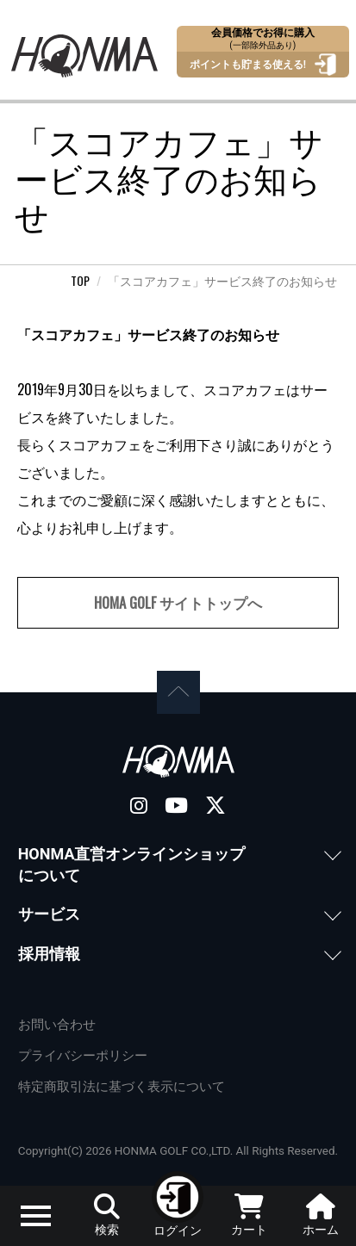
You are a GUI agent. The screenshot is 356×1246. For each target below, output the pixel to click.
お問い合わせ (57, 1024)
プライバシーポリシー (82, 1055)
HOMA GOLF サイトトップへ (178, 602)
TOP (80, 280)
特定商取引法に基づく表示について (121, 1086)
